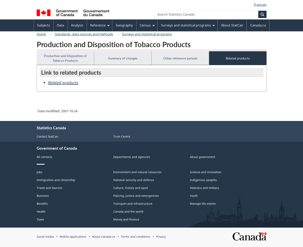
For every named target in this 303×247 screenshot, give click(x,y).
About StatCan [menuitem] (232, 25)
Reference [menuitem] (99, 25)
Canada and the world (128, 211)
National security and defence (133, 180)
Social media (45, 237)
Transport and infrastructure (132, 204)
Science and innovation (205, 172)
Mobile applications (73, 237)
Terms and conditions (135, 237)
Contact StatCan (47, 136)
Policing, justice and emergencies (136, 196)
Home (41, 34)
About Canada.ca (103, 237)
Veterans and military (204, 188)
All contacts (44, 157)
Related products (238, 58)
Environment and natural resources (137, 172)
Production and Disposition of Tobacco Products (65, 58)
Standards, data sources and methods (84, 34)
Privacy (161, 237)
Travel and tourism (49, 188)
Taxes (40, 219)
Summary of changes (122, 58)
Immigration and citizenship (56, 180)
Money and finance (126, 219)
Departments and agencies (131, 157)
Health (41, 211)
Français (260, 4)
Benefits (42, 204)
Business (43, 196)
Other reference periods (180, 58)
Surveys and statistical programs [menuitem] (188, 25)
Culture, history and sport (130, 188)
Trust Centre (121, 136)
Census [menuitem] (147, 25)
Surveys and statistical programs (147, 34)
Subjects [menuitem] (43, 25)
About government (202, 157)
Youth (194, 196)
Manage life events (203, 204)
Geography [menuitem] (124, 25)
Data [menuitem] (60, 25)
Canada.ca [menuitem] (258, 25)
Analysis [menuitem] (77, 25)
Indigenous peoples (203, 180)
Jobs (39, 172)
